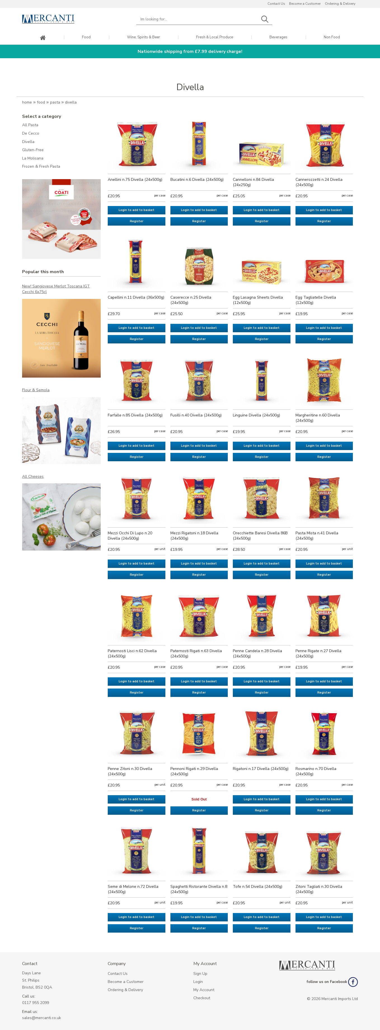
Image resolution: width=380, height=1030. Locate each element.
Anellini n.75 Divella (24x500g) (135, 179)
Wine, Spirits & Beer (143, 37)
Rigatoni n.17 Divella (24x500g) (260, 768)
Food (86, 37)
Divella (71, 102)
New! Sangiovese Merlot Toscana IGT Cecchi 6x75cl (56, 289)
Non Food (332, 37)
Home (27, 102)
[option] (61, 219)
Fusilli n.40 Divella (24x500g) (196, 415)
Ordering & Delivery (340, 3)
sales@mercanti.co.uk (41, 1017)
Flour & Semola (36, 390)
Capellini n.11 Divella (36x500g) (136, 297)
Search (265, 19)
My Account (203, 989)
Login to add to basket (136, 210)
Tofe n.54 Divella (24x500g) (257, 886)
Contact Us (276, 3)
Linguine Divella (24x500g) (256, 415)
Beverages (278, 37)
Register (136, 221)
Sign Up (200, 973)
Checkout (201, 998)
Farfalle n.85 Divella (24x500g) (135, 415)
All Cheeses (33, 476)
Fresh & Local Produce (214, 37)
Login (198, 981)
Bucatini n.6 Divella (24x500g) (197, 179)
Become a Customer (305, 3)
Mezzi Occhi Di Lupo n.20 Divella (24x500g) (130, 535)
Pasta (55, 102)
